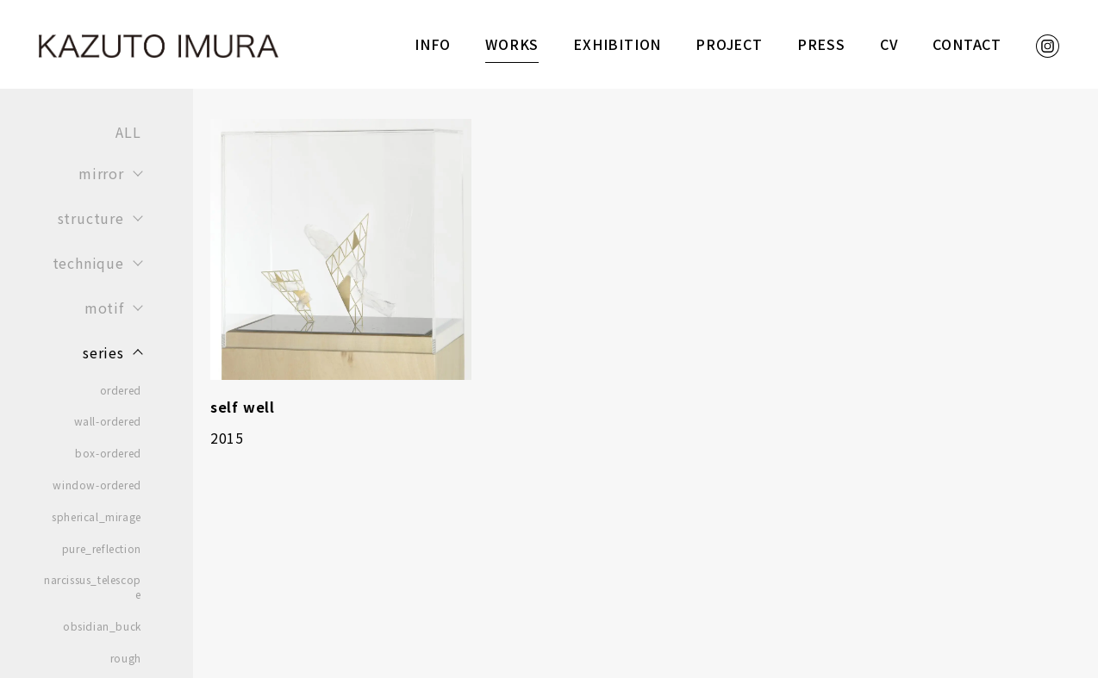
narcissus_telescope (92, 587)
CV (889, 44)
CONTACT (967, 44)
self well (242, 406)
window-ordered (96, 485)
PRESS (821, 44)
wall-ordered (107, 421)
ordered (120, 390)
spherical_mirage (96, 517)
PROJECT (729, 44)
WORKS (512, 44)
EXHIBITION (617, 44)
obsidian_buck (102, 626)
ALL (127, 131)
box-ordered (108, 453)
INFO (433, 44)
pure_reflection (101, 549)
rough (125, 658)
